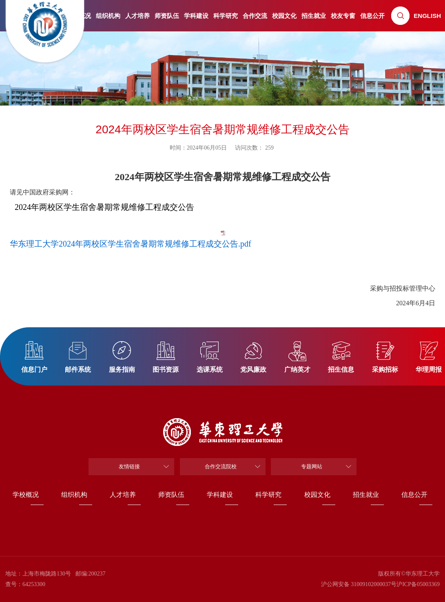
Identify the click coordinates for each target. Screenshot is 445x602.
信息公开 (372, 15)
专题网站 (311, 466)
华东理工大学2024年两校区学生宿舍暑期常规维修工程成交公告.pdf (130, 243)
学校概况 (26, 494)
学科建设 (196, 15)
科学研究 (225, 15)
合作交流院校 (221, 466)
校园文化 (284, 15)
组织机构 (108, 15)
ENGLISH (427, 15)
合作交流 (255, 15)
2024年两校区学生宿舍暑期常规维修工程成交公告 (104, 207)
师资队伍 (167, 15)
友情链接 (129, 466)
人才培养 (137, 15)
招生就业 (313, 15)
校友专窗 (343, 15)
